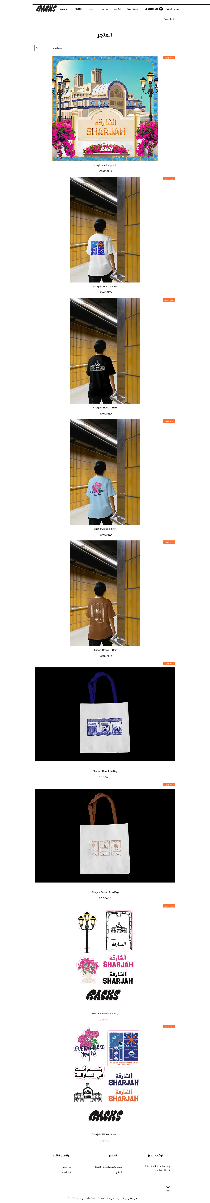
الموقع (119, 1172)
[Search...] (154, 19)
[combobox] (49, 48)
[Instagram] (168, 1188)
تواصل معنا (66, 1172)
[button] (174, 9)
